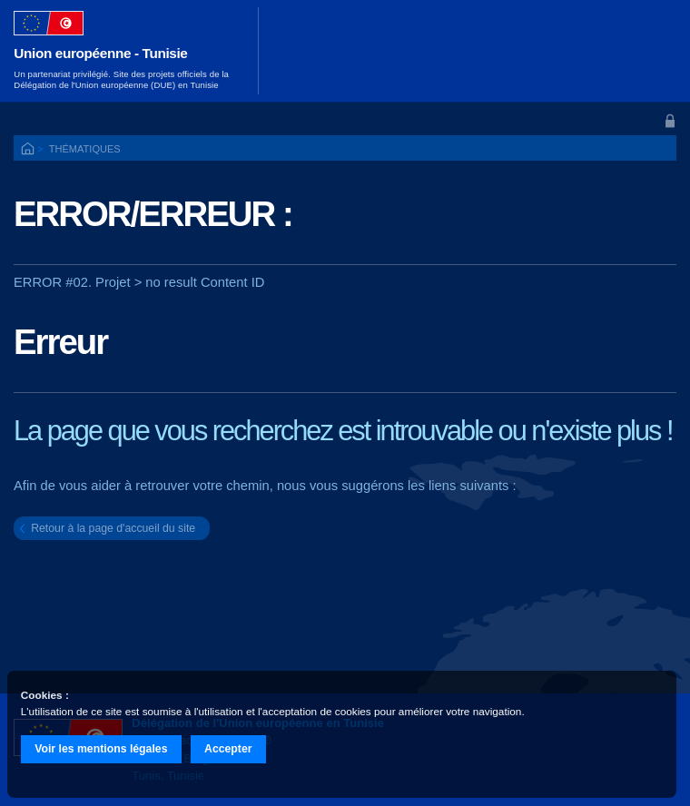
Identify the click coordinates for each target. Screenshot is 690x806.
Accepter (228, 748)
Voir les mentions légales (100, 748)
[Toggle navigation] (651, 51)
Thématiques (85, 148)
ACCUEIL (29, 149)
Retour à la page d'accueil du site (113, 528)
